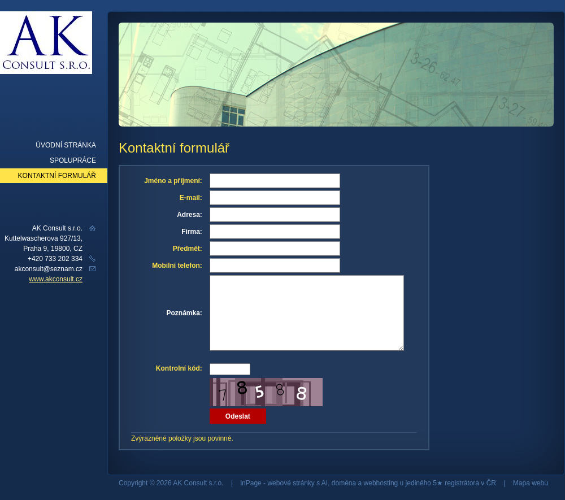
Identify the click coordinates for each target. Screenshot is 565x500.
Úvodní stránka (66, 145)
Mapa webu (530, 483)
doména (344, 483)
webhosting (381, 483)
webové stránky (290, 483)
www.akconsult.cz (55, 279)
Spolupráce (73, 160)
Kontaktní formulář (57, 176)
